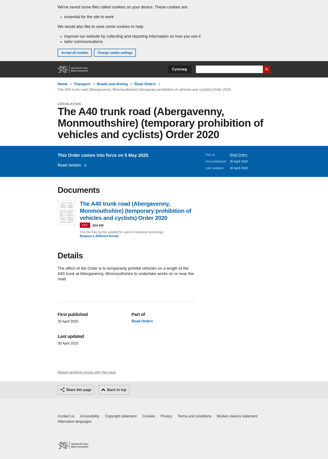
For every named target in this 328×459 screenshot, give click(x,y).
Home (62, 84)
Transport (82, 84)
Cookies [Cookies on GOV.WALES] (148, 416)
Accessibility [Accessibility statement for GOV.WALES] (89, 416)
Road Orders (145, 84)
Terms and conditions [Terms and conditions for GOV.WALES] (194, 416)
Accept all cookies (74, 52)
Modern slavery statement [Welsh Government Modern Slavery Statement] (237, 416)
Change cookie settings (115, 52)
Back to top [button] (116, 390)
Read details (70, 165)
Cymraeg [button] (179, 69)
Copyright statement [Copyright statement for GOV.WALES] (121, 416)
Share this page (78, 390)
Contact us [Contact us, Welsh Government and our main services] (66, 416)
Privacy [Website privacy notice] (166, 416)
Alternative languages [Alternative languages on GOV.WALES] (75, 421)
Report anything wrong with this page (87, 372)
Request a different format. (99, 236)
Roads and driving (112, 84)
